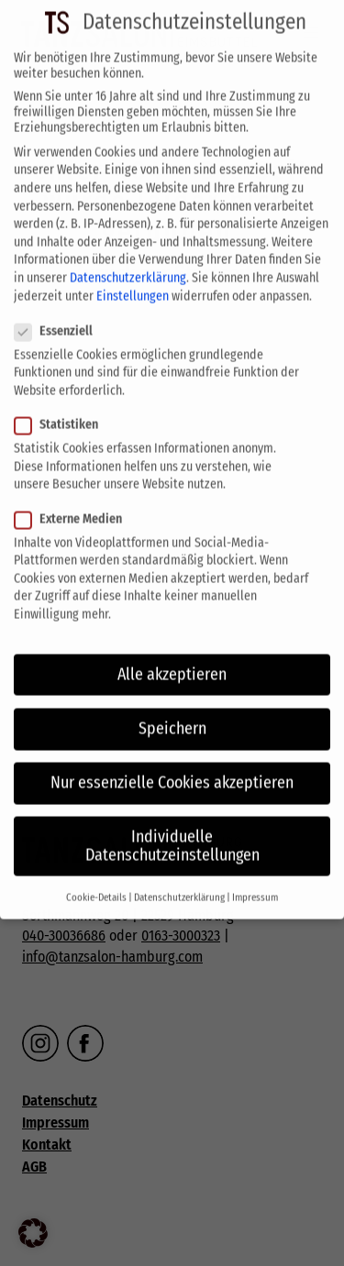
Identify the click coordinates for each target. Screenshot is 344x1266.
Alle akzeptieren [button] (172, 656)
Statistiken (62, 407)
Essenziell (59, 314)
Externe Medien (74, 501)
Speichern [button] (172, 711)
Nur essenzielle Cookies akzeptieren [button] (172, 766)
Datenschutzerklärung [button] (179, 880)
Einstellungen (132, 278)
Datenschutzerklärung (128, 261)
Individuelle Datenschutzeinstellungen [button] (172, 829)
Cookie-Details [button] (96, 880)
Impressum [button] (255, 880)
